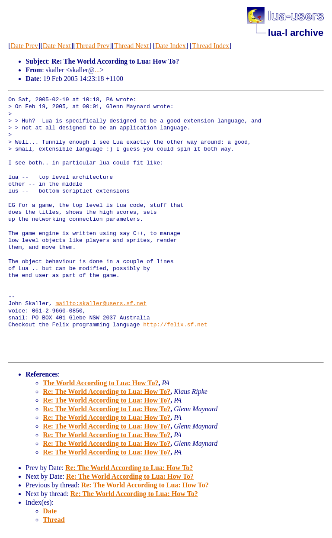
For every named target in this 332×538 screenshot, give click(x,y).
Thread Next (131, 45)
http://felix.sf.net (175, 325)
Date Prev (24, 45)
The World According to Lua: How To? (100, 383)
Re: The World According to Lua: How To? (106, 391)
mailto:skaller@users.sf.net (101, 304)
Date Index (170, 45)
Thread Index (210, 45)
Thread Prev (93, 45)
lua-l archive (295, 32)
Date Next (57, 45)
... (97, 70)
